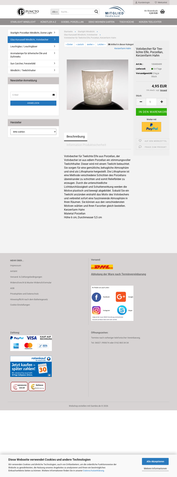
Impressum (15, 265)
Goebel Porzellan (72, 22)
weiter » (90, 44)
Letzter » (101, 44)
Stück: (139, 95)
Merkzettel (161, 2)
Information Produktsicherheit (86, 145)
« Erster (69, 44)
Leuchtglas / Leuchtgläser (23, 46)
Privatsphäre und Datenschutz (24, 293)
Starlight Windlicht (23, 22)
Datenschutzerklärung (93, 470)
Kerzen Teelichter (150, 22)
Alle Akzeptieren (155, 461)
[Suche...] (55, 12)
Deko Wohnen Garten (101, 22)
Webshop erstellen (78, 406)
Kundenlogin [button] (142, 2)
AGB (12, 288)
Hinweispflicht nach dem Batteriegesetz (29, 299)
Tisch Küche (126, 22)
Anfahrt (13, 271)
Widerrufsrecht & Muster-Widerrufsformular (30, 282)
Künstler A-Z (48, 22)
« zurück (80, 44)
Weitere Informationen (155, 468)
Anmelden (33, 103)
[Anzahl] (151, 102)
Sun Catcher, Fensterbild (22, 63)
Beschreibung (76, 136)
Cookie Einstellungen (20, 305)
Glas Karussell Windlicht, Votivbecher (29, 39)
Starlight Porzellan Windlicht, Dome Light (31, 32)
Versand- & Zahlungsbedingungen (26, 277)
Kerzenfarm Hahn (122, 48)
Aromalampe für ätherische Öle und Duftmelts (28, 55)
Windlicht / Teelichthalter (23, 70)
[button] (141, 102)
